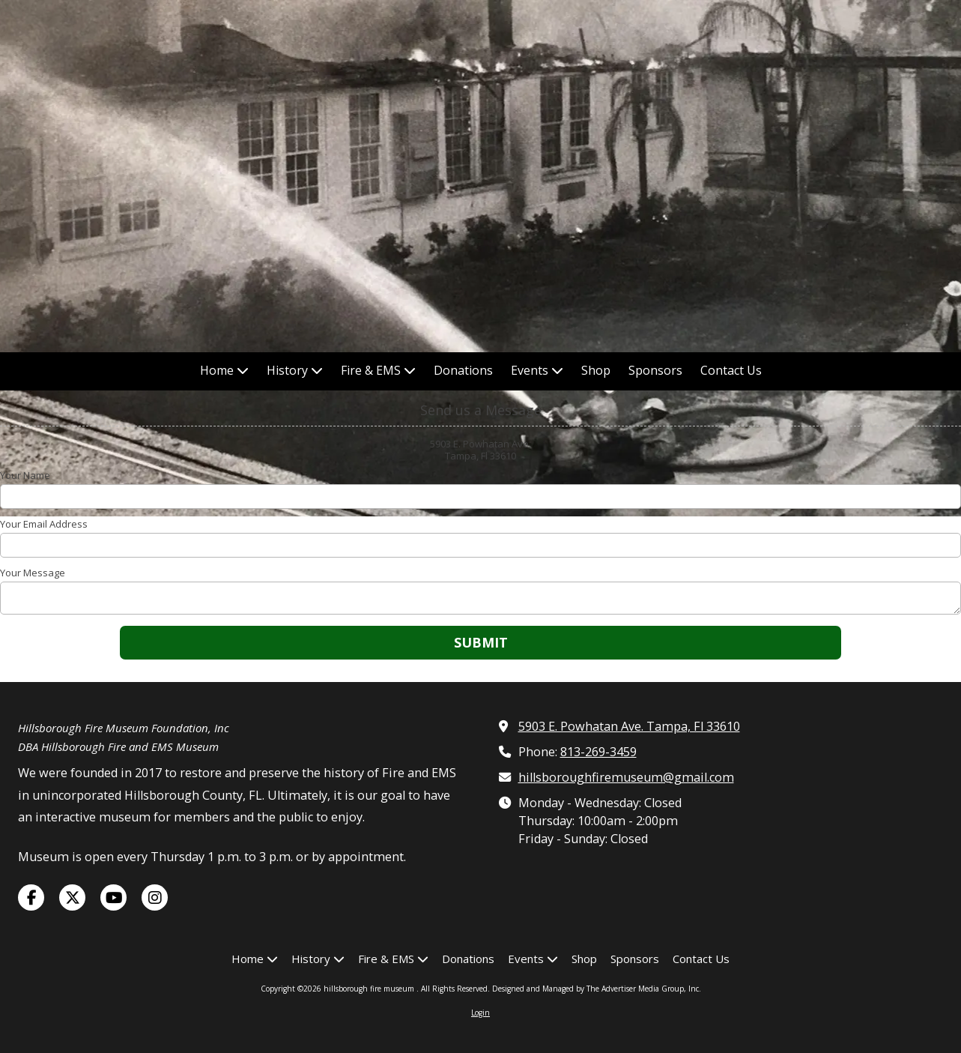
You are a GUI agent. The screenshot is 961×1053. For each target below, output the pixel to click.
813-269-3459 (598, 751)
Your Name (25, 475)
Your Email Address (44, 524)
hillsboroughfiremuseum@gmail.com (626, 777)
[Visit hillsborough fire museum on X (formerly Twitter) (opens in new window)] (72, 897)
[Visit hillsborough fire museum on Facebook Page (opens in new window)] (31, 897)
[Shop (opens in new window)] (595, 371)
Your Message (32, 573)
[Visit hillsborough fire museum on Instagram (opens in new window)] (155, 897)
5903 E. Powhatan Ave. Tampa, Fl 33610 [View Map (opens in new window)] (629, 726)
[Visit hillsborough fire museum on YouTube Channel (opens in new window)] (113, 897)
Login (480, 1012)
